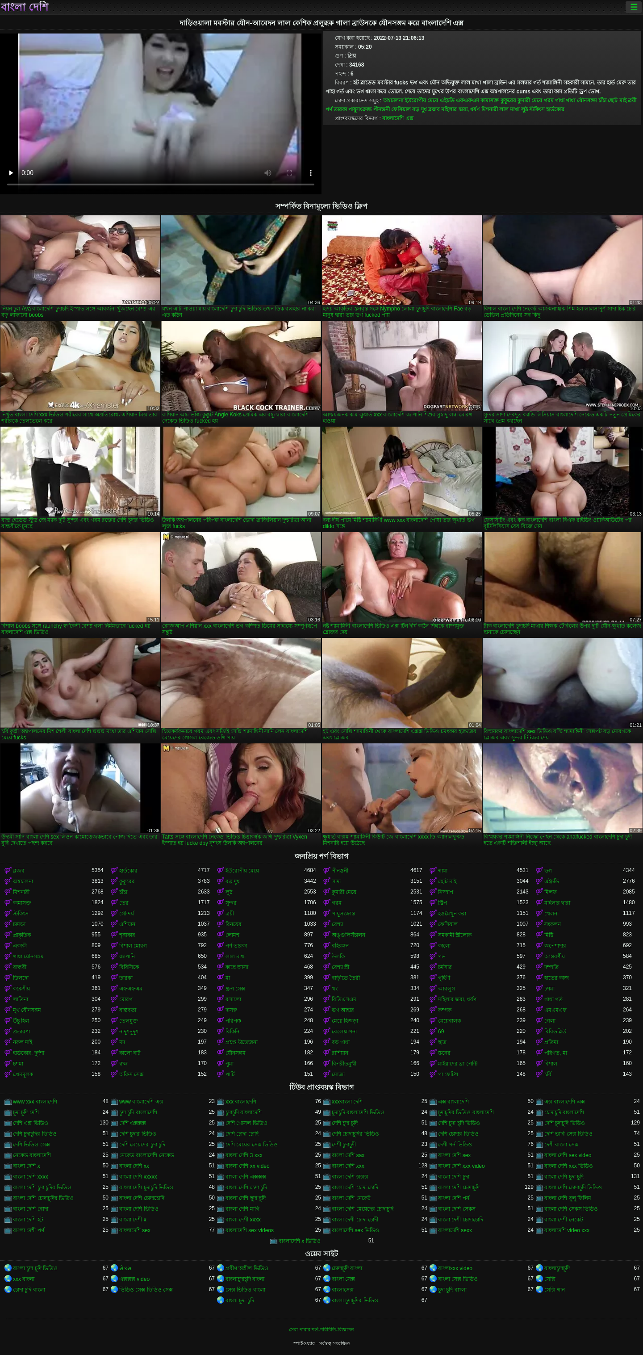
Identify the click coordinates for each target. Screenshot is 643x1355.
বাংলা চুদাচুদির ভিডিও (355, 1300)
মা (227, 978)
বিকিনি (232, 1031)
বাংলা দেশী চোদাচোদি (460, 1220)
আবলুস (446, 989)
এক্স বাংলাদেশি (453, 1102)
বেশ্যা (337, 924)
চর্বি (547, 1074)
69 (441, 1031)
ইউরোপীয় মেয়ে (421, 100)
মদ (122, 1042)
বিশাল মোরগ (133, 946)
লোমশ (232, 935)
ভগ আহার (343, 1010)
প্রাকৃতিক (22, 935)
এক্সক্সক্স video (134, 1279)
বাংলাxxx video (455, 1268)
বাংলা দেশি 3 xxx (244, 1155)
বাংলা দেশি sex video (567, 1155)
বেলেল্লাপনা (344, 1031)
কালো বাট (130, 1053)
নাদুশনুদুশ (128, 1031)
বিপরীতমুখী (344, 1064)
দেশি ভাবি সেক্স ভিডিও (568, 1134)
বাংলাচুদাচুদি (557, 1268)
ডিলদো (21, 978)
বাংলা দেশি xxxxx (138, 1177)
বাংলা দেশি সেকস (457, 1209)
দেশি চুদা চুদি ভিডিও (459, 1123)
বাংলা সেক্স (343, 1279)
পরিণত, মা (555, 1053)
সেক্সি (549, 1279)
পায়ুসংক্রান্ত (360, 109)
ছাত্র (442, 1042)
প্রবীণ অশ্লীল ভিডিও (246, 1268)
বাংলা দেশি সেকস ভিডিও (571, 1209)
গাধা (559, 100)
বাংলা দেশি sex (454, 1155)
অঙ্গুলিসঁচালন (348, 935)
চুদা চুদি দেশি (26, 1112)
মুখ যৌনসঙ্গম (27, 1010)
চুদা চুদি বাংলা (452, 1290)
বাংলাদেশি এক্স (397, 118)
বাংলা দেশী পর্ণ (28, 1230)
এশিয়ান (127, 924)
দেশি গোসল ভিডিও (246, 1123)
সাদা (336, 881)
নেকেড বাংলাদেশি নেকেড (146, 1155)
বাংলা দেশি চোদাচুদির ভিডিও (43, 1198)
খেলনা (551, 913)
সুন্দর (231, 903)
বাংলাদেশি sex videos (249, 1230)
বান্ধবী (19, 967)
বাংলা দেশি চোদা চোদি (355, 1187)
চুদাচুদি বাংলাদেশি (243, 1112)
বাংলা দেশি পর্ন (453, 1198)
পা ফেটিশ (448, 1074)
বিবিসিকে (129, 967)
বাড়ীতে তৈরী (346, 978)
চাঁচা (602, 100)
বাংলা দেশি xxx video (461, 1166)
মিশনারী (489, 109)
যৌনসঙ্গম (235, 1053)
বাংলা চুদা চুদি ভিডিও (35, 1268)
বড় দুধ (419, 109)
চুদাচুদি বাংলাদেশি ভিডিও (358, 1112)
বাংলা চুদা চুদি (239, 1300)
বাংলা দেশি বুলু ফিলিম (567, 1198)
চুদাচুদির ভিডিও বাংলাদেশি (466, 1112)
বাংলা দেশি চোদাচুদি (459, 1187)
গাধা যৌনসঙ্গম (581, 100)
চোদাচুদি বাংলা (347, 1268)
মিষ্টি (548, 935)
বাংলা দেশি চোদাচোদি (141, 1198)
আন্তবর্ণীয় (554, 956)
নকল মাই (22, 1042)
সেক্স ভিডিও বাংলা (245, 1290)
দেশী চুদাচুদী (344, 1144)
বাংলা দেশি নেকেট (351, 1198)
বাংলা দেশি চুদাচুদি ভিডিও (146, 1187)
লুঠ (524, 109)
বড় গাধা (341, 1042)
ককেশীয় (21, 989)
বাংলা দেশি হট (28, 1220)
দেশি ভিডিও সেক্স (31, 1144)
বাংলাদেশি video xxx (566, 1230)
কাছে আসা (236, 967)
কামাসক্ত (489, 100)
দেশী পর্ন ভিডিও (455, 1144)
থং (335, 989)
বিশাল (550, 1064)
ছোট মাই (617, 100)
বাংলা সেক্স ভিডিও (458, 1279)
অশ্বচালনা (393, 100)
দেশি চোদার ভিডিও (458, 1134)
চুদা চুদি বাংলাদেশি (138, 1112)
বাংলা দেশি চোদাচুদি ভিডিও (573, 1187)
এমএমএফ (555, 1010)
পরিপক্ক (233, 1021)
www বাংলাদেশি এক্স (141, 1102)
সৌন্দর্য (126, 913)
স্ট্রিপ (442, 903)
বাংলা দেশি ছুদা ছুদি (245, 1198)
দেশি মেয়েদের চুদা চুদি (142, 1144)
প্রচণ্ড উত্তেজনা (241, 1042)
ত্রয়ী (632, 100)
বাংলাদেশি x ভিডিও (300, 1241)
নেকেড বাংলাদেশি (32, 1155)
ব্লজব (434, 109)
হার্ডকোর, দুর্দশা (28, 1053)
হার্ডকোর (555, 109)
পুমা (229, 1064)
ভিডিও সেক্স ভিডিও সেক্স (146, 1290)
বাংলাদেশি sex (134, 1230)
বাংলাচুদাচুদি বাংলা (244, 1279)
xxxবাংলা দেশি (347, 1102)
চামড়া (19, 924)
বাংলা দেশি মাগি (242, 1209)
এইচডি (447, 100)
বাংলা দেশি (24, 7)
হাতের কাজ (556, 978)
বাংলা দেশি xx (134, 1166)
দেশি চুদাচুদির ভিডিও (35, 1134)
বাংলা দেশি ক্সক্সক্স (350, 1177)
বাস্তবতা (127, 1010)
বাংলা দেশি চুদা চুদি (564, 1177)
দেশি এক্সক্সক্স (132, 1123)
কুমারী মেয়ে (530, 100)
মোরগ (126, 999)
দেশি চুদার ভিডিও (137, 1134)
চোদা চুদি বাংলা (29, 1290)
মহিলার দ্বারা (557, 903)
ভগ (548, 871)
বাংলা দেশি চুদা (453, 1177)
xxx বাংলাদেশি (240, 1102)
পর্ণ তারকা (336, 109)
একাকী (20, 946)
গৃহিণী (444, 978)
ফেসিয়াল (401, 109)
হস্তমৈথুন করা (452, 913)
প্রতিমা (551, 1042)
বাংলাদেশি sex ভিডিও (355, 1230)
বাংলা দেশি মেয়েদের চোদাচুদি (362, 1209)
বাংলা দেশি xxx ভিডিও (568, 1166)
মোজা (338, 1074)
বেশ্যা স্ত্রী (340, 967)
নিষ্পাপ (445, 892)
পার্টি (230, 1074)
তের (124, 903)
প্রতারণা (21, 1031)
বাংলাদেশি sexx (455, 1230)
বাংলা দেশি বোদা (30, 1209)
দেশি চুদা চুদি (345, 1123)
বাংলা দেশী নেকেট (563, 1220)
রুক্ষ (123, 1064)
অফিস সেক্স (131, 1074)
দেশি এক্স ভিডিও (30, 1123)
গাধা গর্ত (553, 999)
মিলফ (550, 892)
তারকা (126, 978)
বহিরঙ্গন (340, 946)
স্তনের (444, 1053)
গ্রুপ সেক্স (235, 989)
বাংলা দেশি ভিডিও (139, 1209)
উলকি (338, 956)
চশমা (549, 989)
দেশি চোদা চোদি (242, 1134)
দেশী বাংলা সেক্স (561, 1144)
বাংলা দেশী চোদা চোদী (355, 1220)
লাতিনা (20, 999)
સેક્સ (125, 1268)
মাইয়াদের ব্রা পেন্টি (457, 1064)
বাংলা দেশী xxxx (243, 1220)
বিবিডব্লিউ (555, 1031)
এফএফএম (467, 100)
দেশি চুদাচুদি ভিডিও (564, 1123)
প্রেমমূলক (23, 1074)
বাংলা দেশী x (132, 1220)
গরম (549, 100)
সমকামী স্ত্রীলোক (455, 935)
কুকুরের (508, 100)
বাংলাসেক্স (343, 1290)
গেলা (549, 1021)
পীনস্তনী (381, 109)
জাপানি (127, 956)
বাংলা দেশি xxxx (30, 1177)
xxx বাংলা (23, 1279)
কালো (444, 946)
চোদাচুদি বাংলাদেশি (564, 1112)
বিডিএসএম (344, 999)
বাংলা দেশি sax (348, 1155)
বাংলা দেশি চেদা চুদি (246, 1187)
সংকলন (552, 924)
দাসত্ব (231, 1010)
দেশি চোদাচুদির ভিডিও (355, 1134)
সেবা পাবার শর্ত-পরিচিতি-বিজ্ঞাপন (321, 1329)
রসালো (233, 999)
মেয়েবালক (449, 1021)
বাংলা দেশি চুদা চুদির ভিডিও (42, 1187)
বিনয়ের (233, 924)
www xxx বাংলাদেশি (35, 1102)
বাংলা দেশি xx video (247, 1166)
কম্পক (444, 1010)
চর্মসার (445, 967)
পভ (442, 956)
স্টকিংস (537, 109)
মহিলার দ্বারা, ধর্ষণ (460, 109)
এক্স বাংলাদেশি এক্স (564, 1102)
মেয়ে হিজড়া (345, 1021)
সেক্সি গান (554, 1290)
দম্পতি (551, 967)
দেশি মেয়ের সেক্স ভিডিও (251, 1144)
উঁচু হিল (21, 1021)
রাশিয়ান (340, 1053)
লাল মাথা (509, 109)
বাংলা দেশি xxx (348, 1166)
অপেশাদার (555, 946)
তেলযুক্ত (128, 1021)
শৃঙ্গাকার (127, 935)
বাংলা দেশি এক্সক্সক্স (245, 1177)
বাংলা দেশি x (26, 1166)
